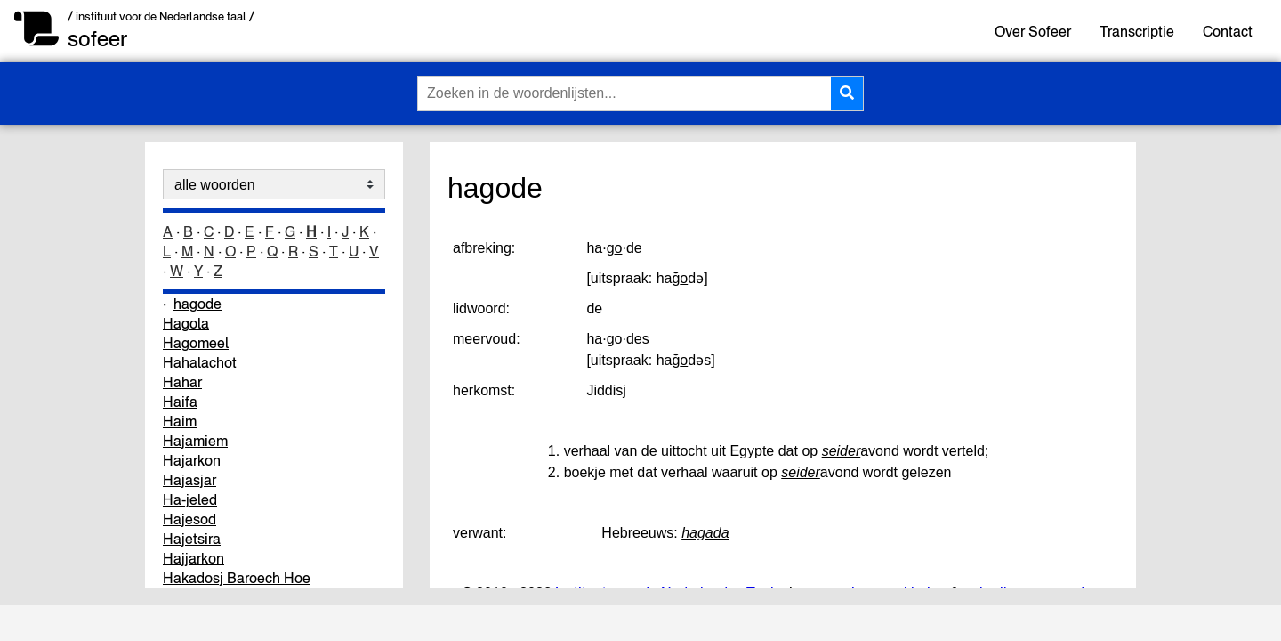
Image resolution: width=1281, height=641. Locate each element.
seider (841, 450)
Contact (1228, 31)
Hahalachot (200, 362)
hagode (197, 303)
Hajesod (189, 519)
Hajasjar (189, 480)
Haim (180, 421)
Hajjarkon (193, 558)
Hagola (186, 323)
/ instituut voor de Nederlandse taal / (161, 16)
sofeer (97, 38)
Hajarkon (192, 460)
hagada (705, 532)
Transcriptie (1137, 31)
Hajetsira (192, 538)
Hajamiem (195, 440)
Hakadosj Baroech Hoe (236, 578)
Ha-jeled (190, 499)
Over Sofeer (1033, 31)
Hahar (182, 382)
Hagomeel (196, 343)
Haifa (180, 401)
